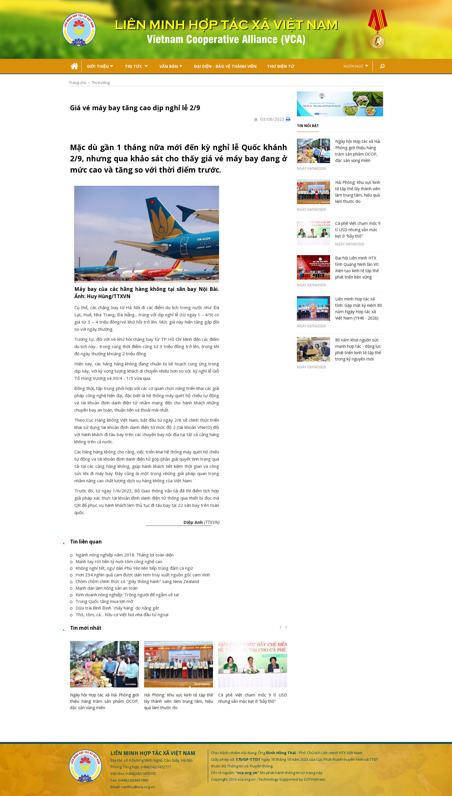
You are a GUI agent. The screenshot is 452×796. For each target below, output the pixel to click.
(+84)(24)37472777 (156, 766)
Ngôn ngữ (356, 66)
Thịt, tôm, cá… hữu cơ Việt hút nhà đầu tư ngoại (119, 614)
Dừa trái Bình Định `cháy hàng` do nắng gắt (114, 608)
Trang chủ (77, 82)
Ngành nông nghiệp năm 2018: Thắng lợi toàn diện (122, 555)
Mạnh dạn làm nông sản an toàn (104, 588)
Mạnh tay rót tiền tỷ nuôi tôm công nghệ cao (116, 561)
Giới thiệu (100, 66)
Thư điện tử (280, 66)
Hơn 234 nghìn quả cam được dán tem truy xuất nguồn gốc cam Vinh (140, 575)
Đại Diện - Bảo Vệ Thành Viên (225, 66)
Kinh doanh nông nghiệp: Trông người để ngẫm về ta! (124, 594)
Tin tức (136, 66)
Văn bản (170, 66)
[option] (104, 677)
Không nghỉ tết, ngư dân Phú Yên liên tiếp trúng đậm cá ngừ (131, 568)
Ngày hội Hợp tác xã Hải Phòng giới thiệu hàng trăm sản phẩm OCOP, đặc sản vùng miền (104, 701)
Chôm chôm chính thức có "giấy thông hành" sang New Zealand (134, 581)
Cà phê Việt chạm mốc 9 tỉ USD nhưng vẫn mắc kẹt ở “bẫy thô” (358, 230)
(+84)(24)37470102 (141, 773)
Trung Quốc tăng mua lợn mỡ (101, 601)
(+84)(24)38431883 (133, 780)
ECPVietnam (314, 779)
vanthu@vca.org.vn (138, 786)
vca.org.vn (246, 779)
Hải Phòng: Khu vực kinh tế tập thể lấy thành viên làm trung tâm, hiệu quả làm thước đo (178, 701)
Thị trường (101, 82)
